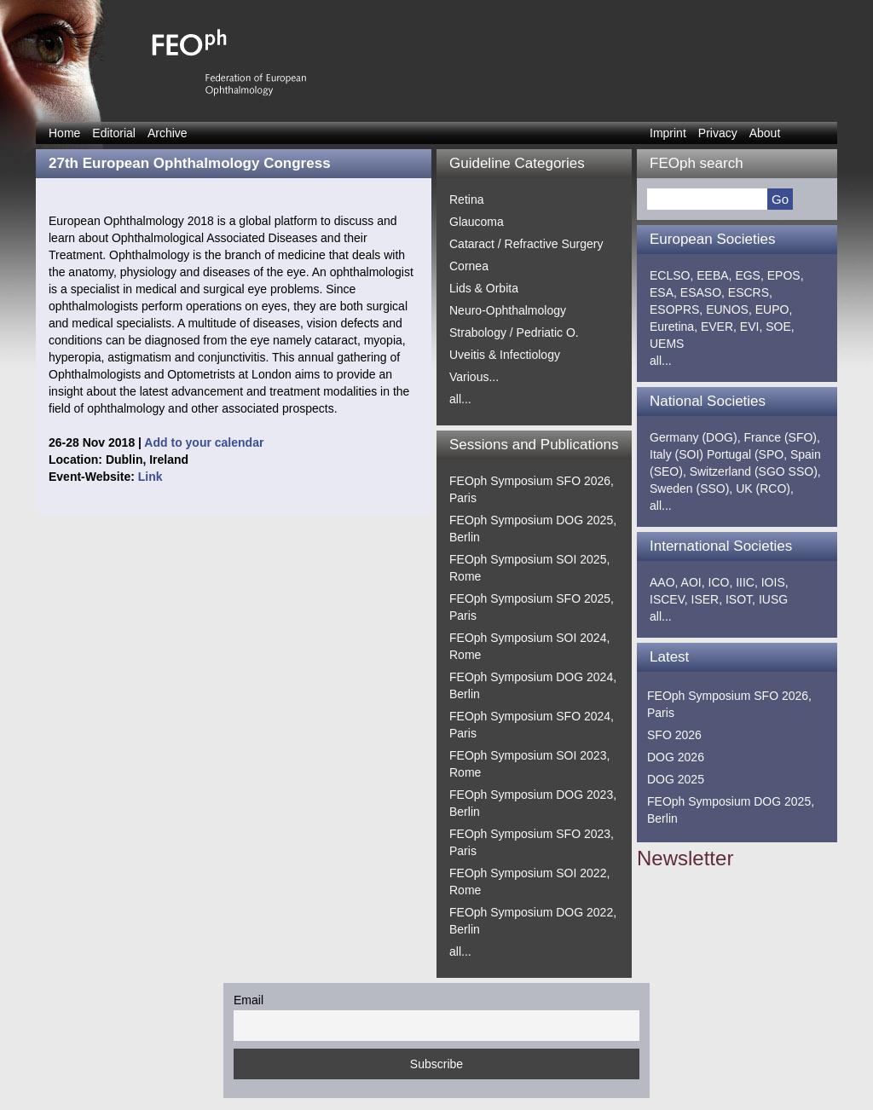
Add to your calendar (203, 442)
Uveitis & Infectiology (504, 354)
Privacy (717, 133)
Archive (167, 133)
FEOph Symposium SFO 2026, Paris (729, 704)
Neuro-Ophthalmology (507, 310)
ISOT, (740, 599)
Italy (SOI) (676, 454)
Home (64, 133)
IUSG (773, 599)
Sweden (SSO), (691, 488)
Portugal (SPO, (747, 454)
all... (460, 399)
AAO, (664, 582)
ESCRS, (750, 292)
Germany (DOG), (695, 437)
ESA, (663, 292)
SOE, (780, 326)
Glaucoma (476, 221)
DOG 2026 (675, 757)
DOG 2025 (675, 779)
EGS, (749, 275)
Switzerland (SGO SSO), (755, 471)
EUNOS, (729, 309)
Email (248, 1000)
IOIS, (775, 582)
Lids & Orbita (483, 288)
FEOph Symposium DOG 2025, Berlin (730, 810)
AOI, (693, 582)
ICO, (720, 582)
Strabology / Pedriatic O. (514, 332)
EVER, (719, 326)
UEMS (667, 343)
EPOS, (785, 275)
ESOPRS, (676, 309)
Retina (466, 199)
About (765, 133)
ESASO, (702, 292)
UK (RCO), (765, 488)
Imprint (668, 133)
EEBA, (714, 275)
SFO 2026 (674, 735)
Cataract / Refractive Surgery (526, 244)
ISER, (707, 599)
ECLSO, (671, 275)
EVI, (751, 326)
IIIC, (747, 582)
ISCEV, (669, 599)
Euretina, (673, 326)
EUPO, (774, 309)
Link (150, 476)
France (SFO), (781, 437)
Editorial (114, 133)
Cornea (469, 266)
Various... (474, 377)
